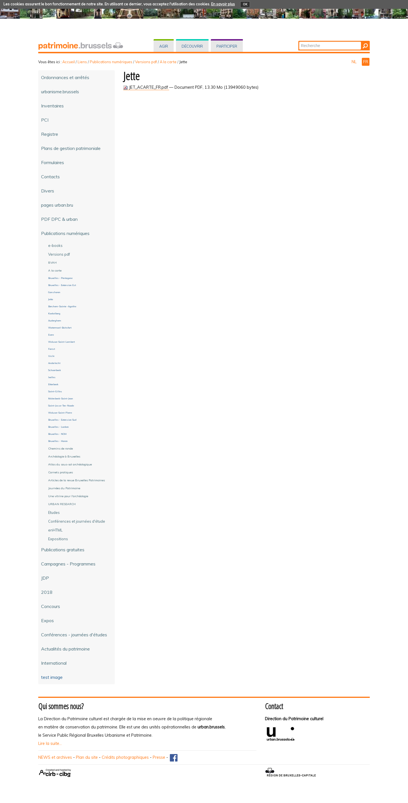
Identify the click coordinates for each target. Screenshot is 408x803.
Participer (226, 46)
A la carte (168, 62)
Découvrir (192, 46)
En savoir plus (223, 4)
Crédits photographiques (125, 757)
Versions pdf (146, 62)
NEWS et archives (55, 757)
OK (245, 4)
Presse (159, 757)
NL (355, 61)
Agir (163, 46)
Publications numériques (111, 62)
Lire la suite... (50, 743)
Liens (82, 62)
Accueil (68, 62)
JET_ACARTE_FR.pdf (146, 87)
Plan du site (87, 757)
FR (365, 61)
